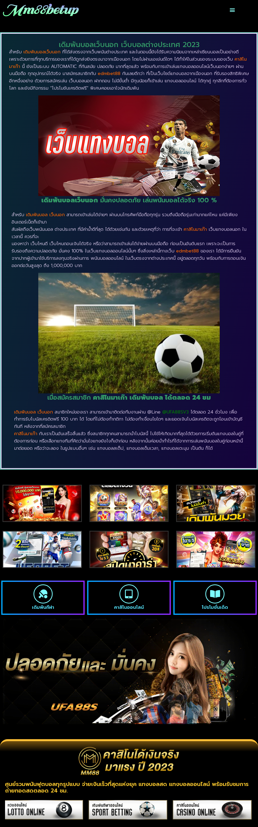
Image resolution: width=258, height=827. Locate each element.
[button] (232, 10)
